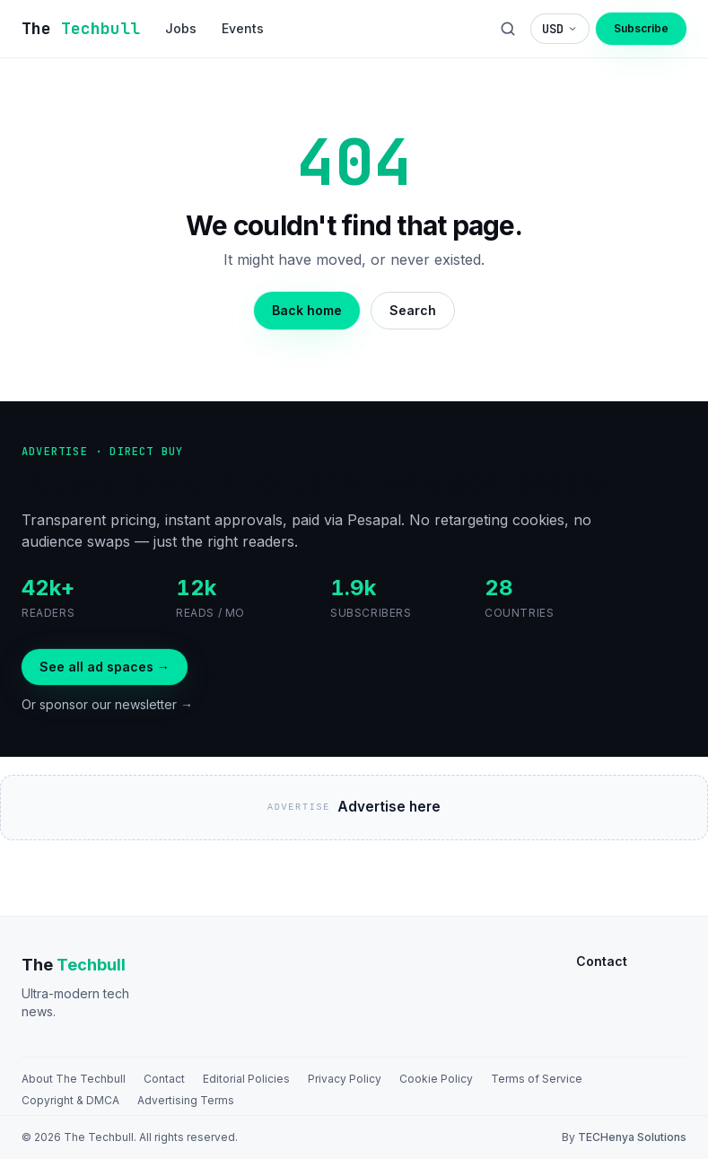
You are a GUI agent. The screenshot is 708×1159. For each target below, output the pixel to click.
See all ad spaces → (104, 666)
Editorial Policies (246, 1078)
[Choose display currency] (560, 28)
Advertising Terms (185, 1100)
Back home (307, 310)
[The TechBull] (81, 28)
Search (412, 310)
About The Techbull (74, 1078)
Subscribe (641, 28)
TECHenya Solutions (632, 1137)
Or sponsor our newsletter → (107, 704)
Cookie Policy (436, 1078)
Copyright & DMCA (70, 1100)
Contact (164, 1078)
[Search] (508, 29)
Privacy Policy (344, 1078)
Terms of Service (536, 1078)
